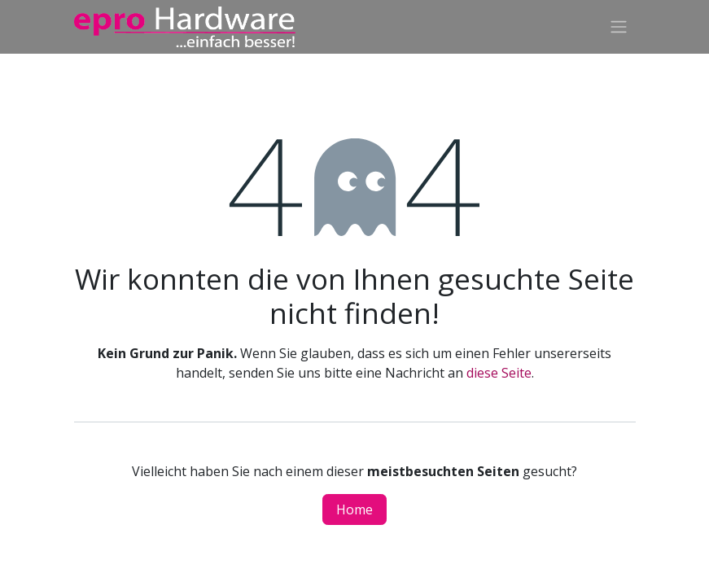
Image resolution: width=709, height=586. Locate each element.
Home (354, 509)
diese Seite (499, 373)
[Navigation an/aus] (619, 27)
